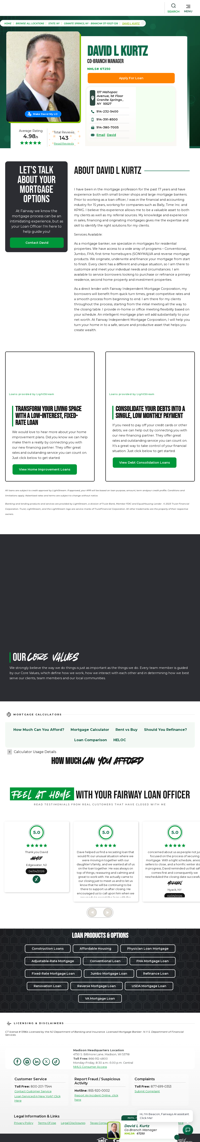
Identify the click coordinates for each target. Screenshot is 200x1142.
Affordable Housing (95, 949)
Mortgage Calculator (90, 730)
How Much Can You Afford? (38, 730)
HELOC (119, 740)
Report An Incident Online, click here (96, 1097)
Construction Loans (48, 949)
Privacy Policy (23, 1123)
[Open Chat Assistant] (188, 1130)
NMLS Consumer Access (90, 1066)
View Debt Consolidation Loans (144, 463)
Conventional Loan (105, 961)
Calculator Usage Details (35, 752)
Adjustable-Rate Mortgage (53, 961)
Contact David (36, 243)
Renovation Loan (47, 986)
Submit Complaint (147, 1091)
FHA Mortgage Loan (153, 961)
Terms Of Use (47, 1123)
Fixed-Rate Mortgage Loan (53, 973)
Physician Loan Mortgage (147, 949)
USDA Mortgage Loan (149, 986)
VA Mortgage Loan (100, 998)
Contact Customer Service (33, 1091)
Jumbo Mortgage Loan (109, 973)
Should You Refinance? (165, 730)
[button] (188, 7)
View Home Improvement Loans (44, 469)
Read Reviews (64, 143)
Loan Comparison (90, 740)
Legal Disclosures (73, 1123)
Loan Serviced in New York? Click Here (37, 1098)
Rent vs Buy (127, 730)
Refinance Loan (155, 973)
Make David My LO (45, 114)
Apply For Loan (131, 78)
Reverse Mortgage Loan (96, 986)
